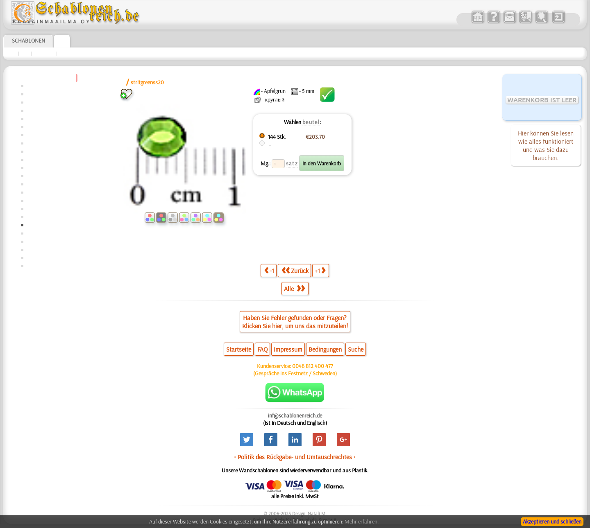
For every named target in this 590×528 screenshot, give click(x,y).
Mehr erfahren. (362, 521)
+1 (320, 270)
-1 (269, 270)
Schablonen (28, 40)
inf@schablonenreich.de (295, 415)
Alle (294, 288)
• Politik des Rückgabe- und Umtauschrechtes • (295, 457)
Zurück (295, 270)
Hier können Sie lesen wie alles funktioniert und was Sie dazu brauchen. (546, 145)
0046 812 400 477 (312, 366)
